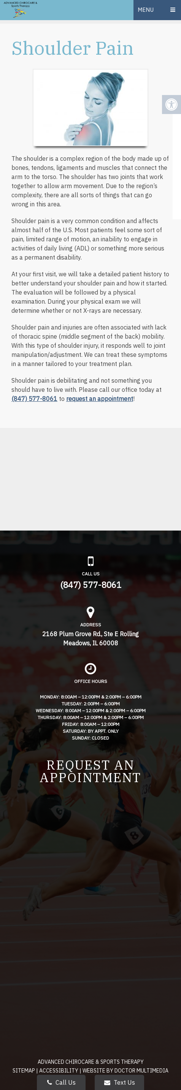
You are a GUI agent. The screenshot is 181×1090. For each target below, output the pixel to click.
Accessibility (58, 1070)
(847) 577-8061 (34, 398)
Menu (146, 9)
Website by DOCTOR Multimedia (125, 1070)
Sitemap (24, 1070)
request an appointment (99, 398)
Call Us (61, 1082)
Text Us (119, 1082)
